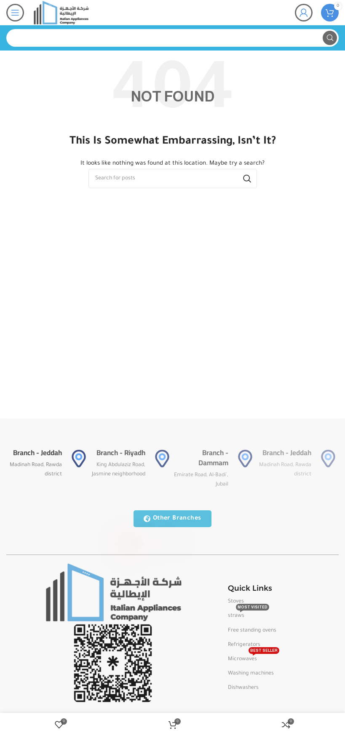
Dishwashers (243, 688)
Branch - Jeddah (37, 452)
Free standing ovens (252, 631)
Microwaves (253, 657)
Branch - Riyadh (120, 452)
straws (248, 614)
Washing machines (251, 674)
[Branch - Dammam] (245, 458)
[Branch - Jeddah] (78, 458)
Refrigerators (244, 645)
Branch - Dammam (213, 457)
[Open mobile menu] (15, 12)
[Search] (172, 38)
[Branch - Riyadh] (162, 458)
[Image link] (113, 593)
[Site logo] (60, 13)
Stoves (236, 602)
